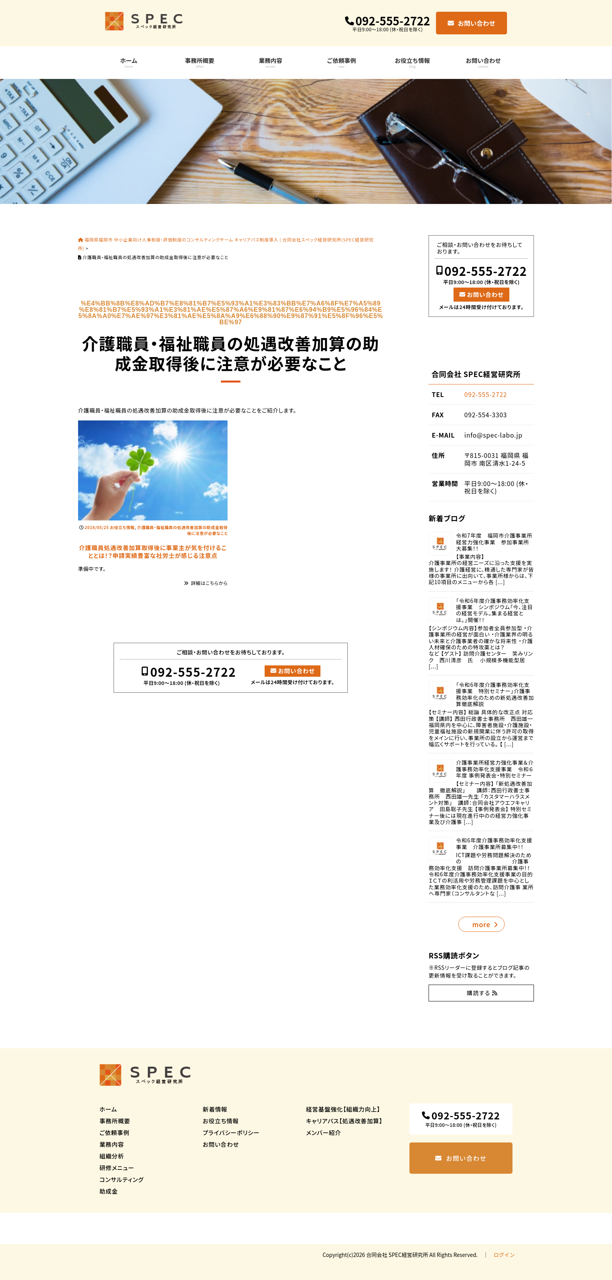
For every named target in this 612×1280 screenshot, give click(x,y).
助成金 (109, 1191)
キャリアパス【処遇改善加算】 (344, 1121)
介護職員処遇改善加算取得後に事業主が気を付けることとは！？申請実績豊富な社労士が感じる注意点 (152, 551)
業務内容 (270, 62)
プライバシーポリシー (231, 1132)
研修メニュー (117, 1168)
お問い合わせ (476, 23)
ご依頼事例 (341, 62)
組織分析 (112, 1156)
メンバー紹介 (323, 1132)
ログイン (504, 1255)
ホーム (129, 62)
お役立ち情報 (412, 62)
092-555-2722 (393, 21)
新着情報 (215, 1109)
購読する (478, 993)
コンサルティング (122, 1179)
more (481, 924)
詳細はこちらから (209, 582)
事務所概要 (199, 62)
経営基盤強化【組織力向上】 (343, 1109)
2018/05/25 (97, 527)
